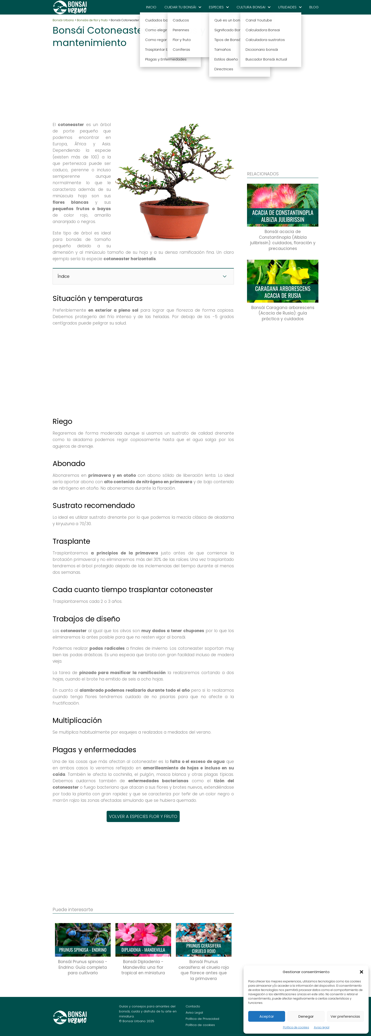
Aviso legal (321, 1027)
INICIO (151, 7)
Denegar (306, 1016)
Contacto (193, 1006)
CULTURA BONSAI (251, 7)
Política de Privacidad (202, 1018)
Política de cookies (296, 1027)
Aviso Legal (194, 1012)
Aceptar (266, 1016)
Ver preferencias (345, 1016)
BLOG (314, 7)
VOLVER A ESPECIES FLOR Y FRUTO (143, 816)
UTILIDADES (287, 7)
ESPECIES (216, 7)
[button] (361, 972)
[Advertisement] (143, 83)
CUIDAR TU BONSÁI (180, 7)
